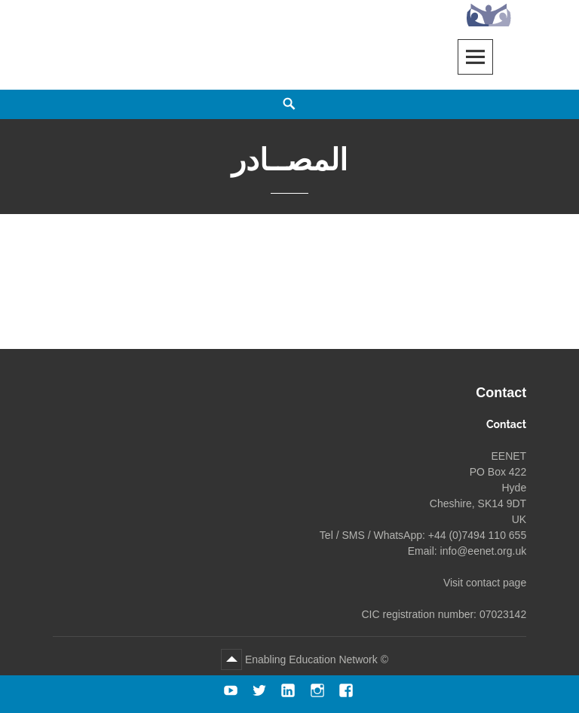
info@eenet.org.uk (483, 551)
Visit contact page (484, 583)
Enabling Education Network (310, 659)
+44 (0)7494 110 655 (477, 535)
